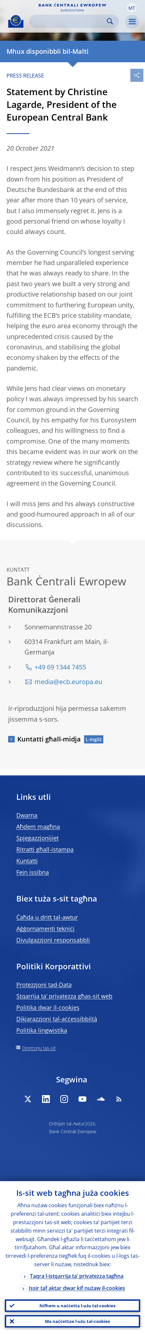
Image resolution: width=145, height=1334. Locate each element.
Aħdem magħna (38, 826)
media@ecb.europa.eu (68, 681)
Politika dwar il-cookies (48, 1007)
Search (110, 21)
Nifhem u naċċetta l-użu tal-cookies (77, 1306)
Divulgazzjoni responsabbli (53, 940)
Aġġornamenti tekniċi (45, 928)
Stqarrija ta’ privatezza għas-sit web (64, 996)
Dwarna (26, 815)
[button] (132, 7)
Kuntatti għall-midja (49, 739)
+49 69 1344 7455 (60, 667)
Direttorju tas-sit (39, 1048)
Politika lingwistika (41, 1030)
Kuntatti (27, 861)
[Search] (69, 21)
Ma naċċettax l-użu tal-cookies (77, 1321)
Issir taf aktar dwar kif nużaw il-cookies (77, 1288)
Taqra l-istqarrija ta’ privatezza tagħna (76, 1276)
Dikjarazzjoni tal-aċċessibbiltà (56, 1019)
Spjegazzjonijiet (37, 838)
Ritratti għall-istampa (45, 849)
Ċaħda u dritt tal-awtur (47, 917)
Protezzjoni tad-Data (44, 985)
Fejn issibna (32, 872)
